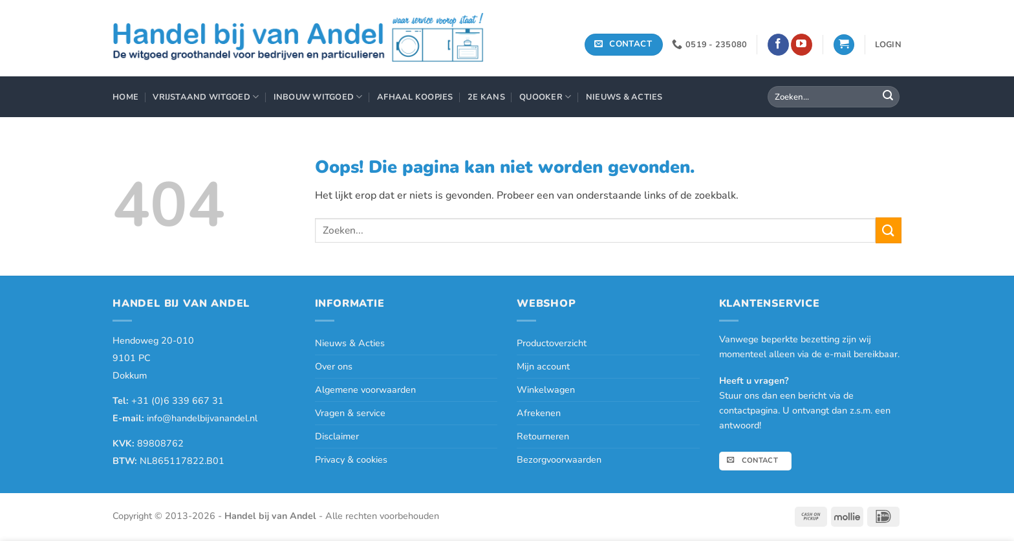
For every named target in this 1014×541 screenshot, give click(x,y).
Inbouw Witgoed (318, 97)
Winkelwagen (546, 389)
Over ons (333, 366)
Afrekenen (539, 412)
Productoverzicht (552, 343)
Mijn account (543, 366)
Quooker (545, 97)
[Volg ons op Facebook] (778, 45)
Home (125, 97)
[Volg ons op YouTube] (801, 45)
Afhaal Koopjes (415, 97)
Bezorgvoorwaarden (559, 459)
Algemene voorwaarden (365, 389)
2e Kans (486, 97)
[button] (844, 45)
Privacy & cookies (351, 459)
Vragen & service (350, 412)
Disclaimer (337, 436)
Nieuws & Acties (624, 97)
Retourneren (543, 436)
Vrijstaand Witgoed (206, 97)
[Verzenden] (888, 97)
